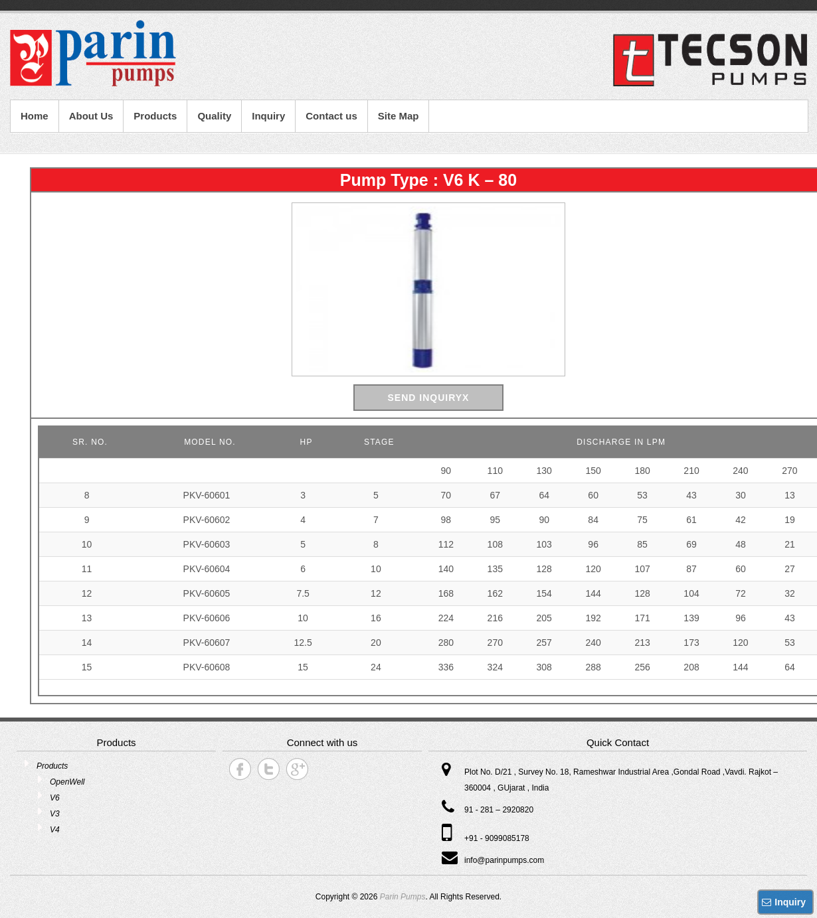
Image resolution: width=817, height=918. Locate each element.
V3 (55, 813)
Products (155, 115)
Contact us (331, 115)
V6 (55, 798)
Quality (214, 115)
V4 (55, 829)
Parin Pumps (403, 896)
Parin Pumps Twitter (269, 769)
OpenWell (67, 782)
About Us (91, 115)
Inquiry (268, 115)
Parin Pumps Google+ (297, 769)
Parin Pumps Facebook (240, 769)
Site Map (398, 115)
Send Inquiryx (429, 397)
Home (34, 115)
